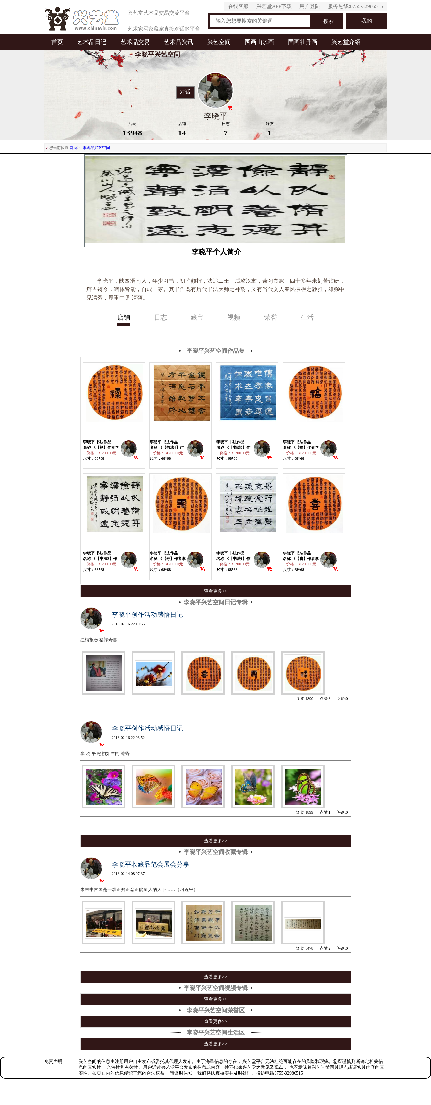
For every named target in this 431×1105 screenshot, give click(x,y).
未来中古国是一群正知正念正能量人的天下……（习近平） (139, 889)
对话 (185, 92)
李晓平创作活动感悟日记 (147, 614)
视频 (233, 317)
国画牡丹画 (302, 42)
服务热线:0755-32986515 (355, 6)
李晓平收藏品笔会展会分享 (150, 864)
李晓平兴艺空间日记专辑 (216, 602)
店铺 (123, 317)
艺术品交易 (135, 42)
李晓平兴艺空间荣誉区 (216, 1010)
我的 (366, 21)
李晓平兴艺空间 (96, 147)
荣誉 (270, 317)
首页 (57, 42)
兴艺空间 (219, 42)
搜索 (328, 21)
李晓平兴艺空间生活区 (216, 1032)
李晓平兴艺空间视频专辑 (216, 988)
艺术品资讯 (178, 42)
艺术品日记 (91, 42)
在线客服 (238, 6)
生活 (307, 317)
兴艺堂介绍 (346, 42)
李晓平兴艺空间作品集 (216, 351)
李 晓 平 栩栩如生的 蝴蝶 (105, 753)
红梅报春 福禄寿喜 (99, 639)
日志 (160, 317)
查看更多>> (215, 591)
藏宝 (197, 317)
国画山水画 (259, 42)
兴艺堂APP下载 (274, 6)
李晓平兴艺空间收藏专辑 (216, 852)
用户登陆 (309, 6)
